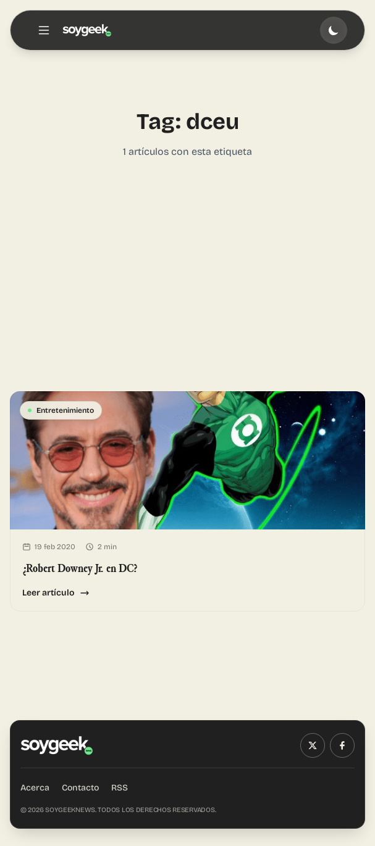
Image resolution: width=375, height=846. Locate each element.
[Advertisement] (187, 275)
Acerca (34, 787)
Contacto (80, 787)
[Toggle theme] (333, 30)
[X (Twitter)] (312, 745)
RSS (119, 787)
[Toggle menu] (43, 30)
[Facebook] (342, 745)
